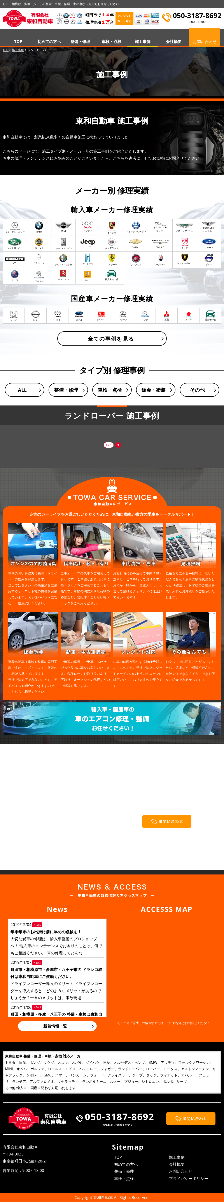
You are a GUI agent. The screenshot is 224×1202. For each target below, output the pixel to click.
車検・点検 (111, 41)
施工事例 (142, 41)
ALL (22, 389)
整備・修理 (80, 41)
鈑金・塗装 (154, 389)
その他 (197, 389)
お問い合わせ (180, 1171)
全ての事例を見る (111, 338)
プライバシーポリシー (188, 1178)
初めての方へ (49, 41)
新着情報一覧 (55, 1026)
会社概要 (174, 41)
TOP (18, 41)
